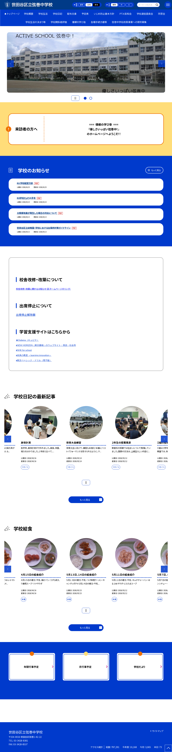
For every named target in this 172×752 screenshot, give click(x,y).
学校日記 (57, 13)
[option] (86, 62)
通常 (81, 5)
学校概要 (28, 13)
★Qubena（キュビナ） (27, 340)
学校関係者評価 (59, 22)
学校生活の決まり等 (35, 22)
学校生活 (43, 13)
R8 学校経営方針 (25, 183)
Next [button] (161, 63)
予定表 (85, 13)
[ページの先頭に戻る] (168, 748)
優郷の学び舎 (79, 22)
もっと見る (156, 170)
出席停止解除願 (25, 315)
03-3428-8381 (21, 740)
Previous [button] (10, 63)
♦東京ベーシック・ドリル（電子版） (34, 360)
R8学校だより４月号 (26, 198)
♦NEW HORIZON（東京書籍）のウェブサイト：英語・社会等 (46, 345)
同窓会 (161, 13)
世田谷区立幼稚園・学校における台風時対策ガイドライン (44, 227)
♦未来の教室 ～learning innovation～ (33, 355)
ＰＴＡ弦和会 (125, 13)
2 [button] (90, 98)
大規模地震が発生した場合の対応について (37, 213)
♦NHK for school (24, 350)
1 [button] (85, 98)
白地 (89, 5)
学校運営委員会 (145, 13)
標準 (114, 5)
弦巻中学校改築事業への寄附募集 (129, 22)
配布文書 (71, 13)
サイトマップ (157, 731)
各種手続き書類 (99, 22)
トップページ (13, 13)
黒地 (96, 5)
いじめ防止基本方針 (104, 13)
